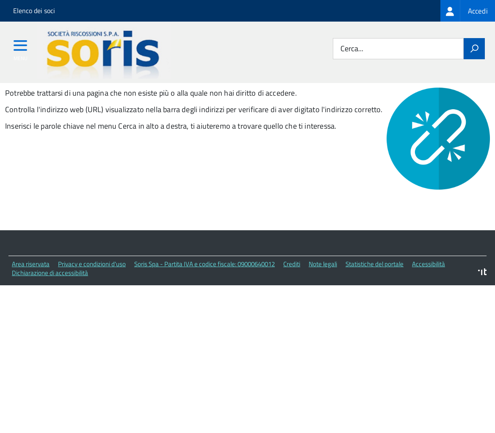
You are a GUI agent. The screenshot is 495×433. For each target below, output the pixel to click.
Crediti (291, 306)
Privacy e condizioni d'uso (92, 306)
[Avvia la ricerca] (474, 48)
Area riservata (31, 306)
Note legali (323, 306)
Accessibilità (428, 306)
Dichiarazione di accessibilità (50, 315)
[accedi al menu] (21, 48)
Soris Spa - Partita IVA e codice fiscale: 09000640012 (204, 306)
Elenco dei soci (34, 11)
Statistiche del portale (375, 306)
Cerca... (351, 48)
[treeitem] (467, 11)
